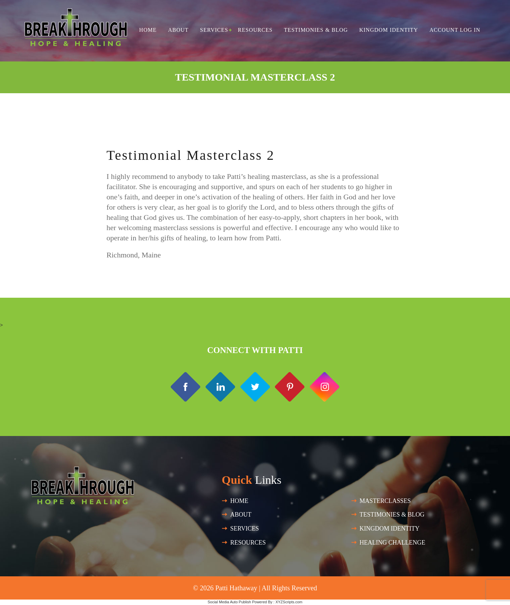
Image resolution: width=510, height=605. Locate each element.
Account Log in (454, 30)
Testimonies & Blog (316, 30)
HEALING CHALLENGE (392, 542)
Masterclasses (385, 500)
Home (147, 30)
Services (214, 30)
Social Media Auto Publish (229, 602)
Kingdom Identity (388, 30)
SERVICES (244, 528)
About (178, 30)
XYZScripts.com (288, 602)
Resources (255, 30)
